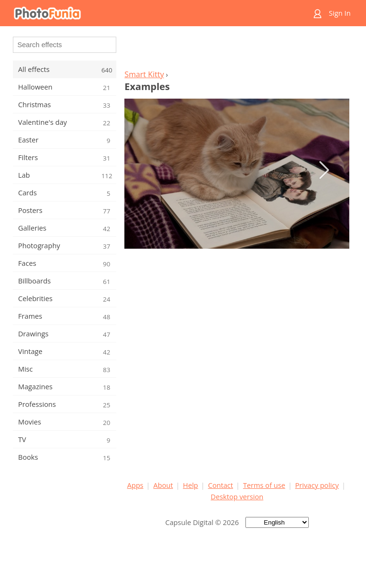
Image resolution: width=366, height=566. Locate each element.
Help (190, 485)
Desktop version (237, 496)
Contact (220, 485)
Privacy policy (317, 485)
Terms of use (264, 485)
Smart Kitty (144, 74)
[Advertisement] (237, 50)
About (163, 485)
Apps (135, 485)
